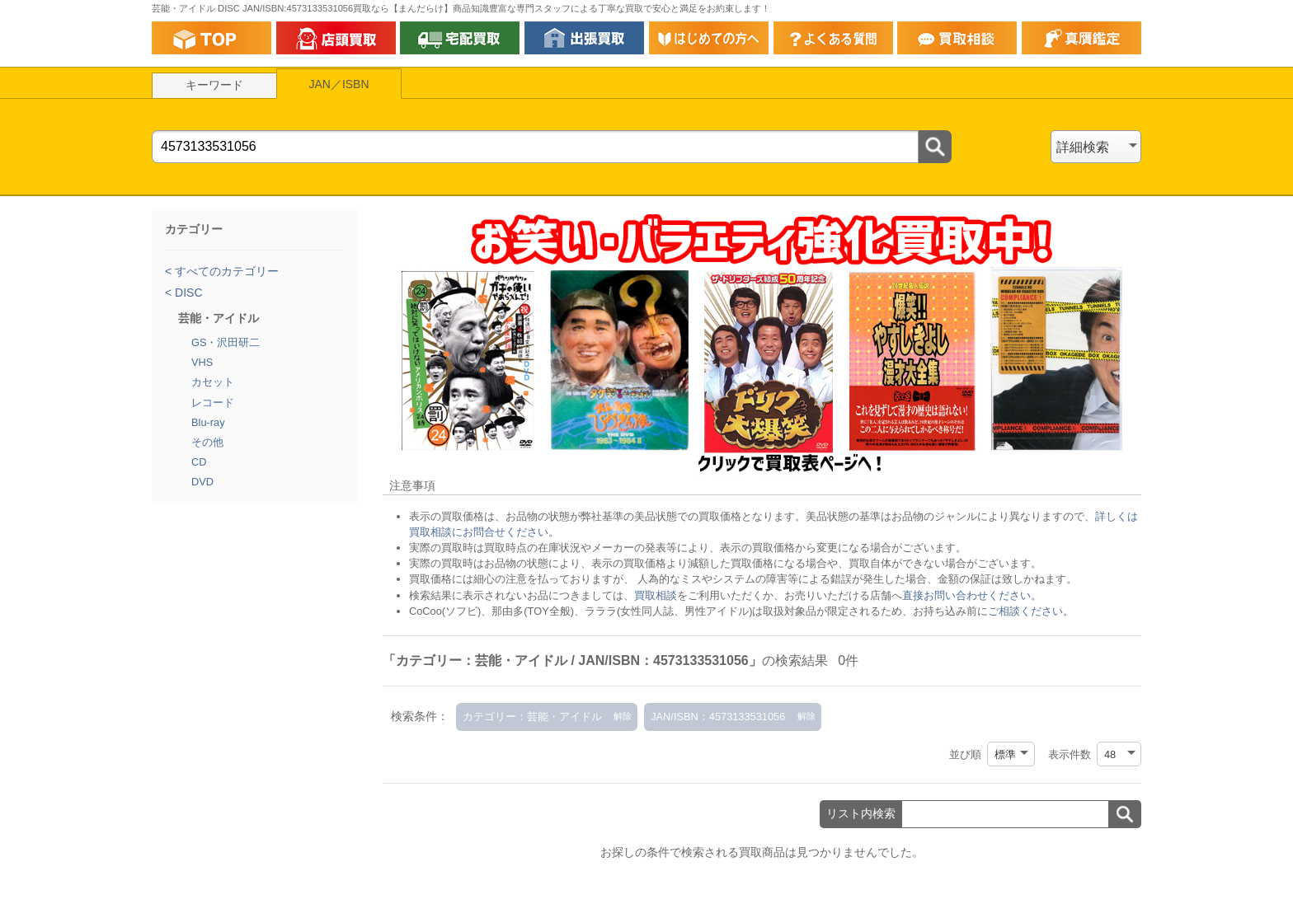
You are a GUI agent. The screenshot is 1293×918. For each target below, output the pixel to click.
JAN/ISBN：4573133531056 (718, 716)
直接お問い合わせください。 (971, 595)
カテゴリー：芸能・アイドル (532, 716)
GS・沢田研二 (226, 342)
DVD (202, 481)
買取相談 (655, 595)
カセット (212, 382)
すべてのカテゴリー (225, 271)
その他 (207, 442)
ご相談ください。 (1031, 611)
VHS (202, 362)
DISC (187, 292)
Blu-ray (208, 422)
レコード (212, 402)
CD (198, 462)
